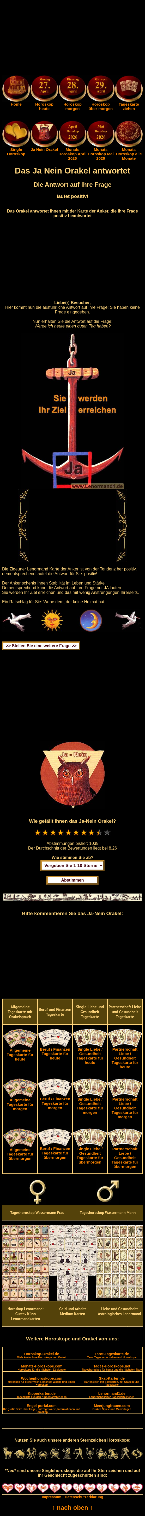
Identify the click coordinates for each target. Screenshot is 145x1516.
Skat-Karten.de (111, 1381)
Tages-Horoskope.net (112, 1367)
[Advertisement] (72, 38)
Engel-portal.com (41, 1409)
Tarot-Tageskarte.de (111, 1355)
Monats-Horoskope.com (42, 1367)
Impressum (51, 1497)
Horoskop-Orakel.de (41, 1355)
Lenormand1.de (111, 1394)
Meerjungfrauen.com (112, 1407)
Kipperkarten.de (42, 1394)
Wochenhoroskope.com (41, 1381)
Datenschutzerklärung (84, 1497)
